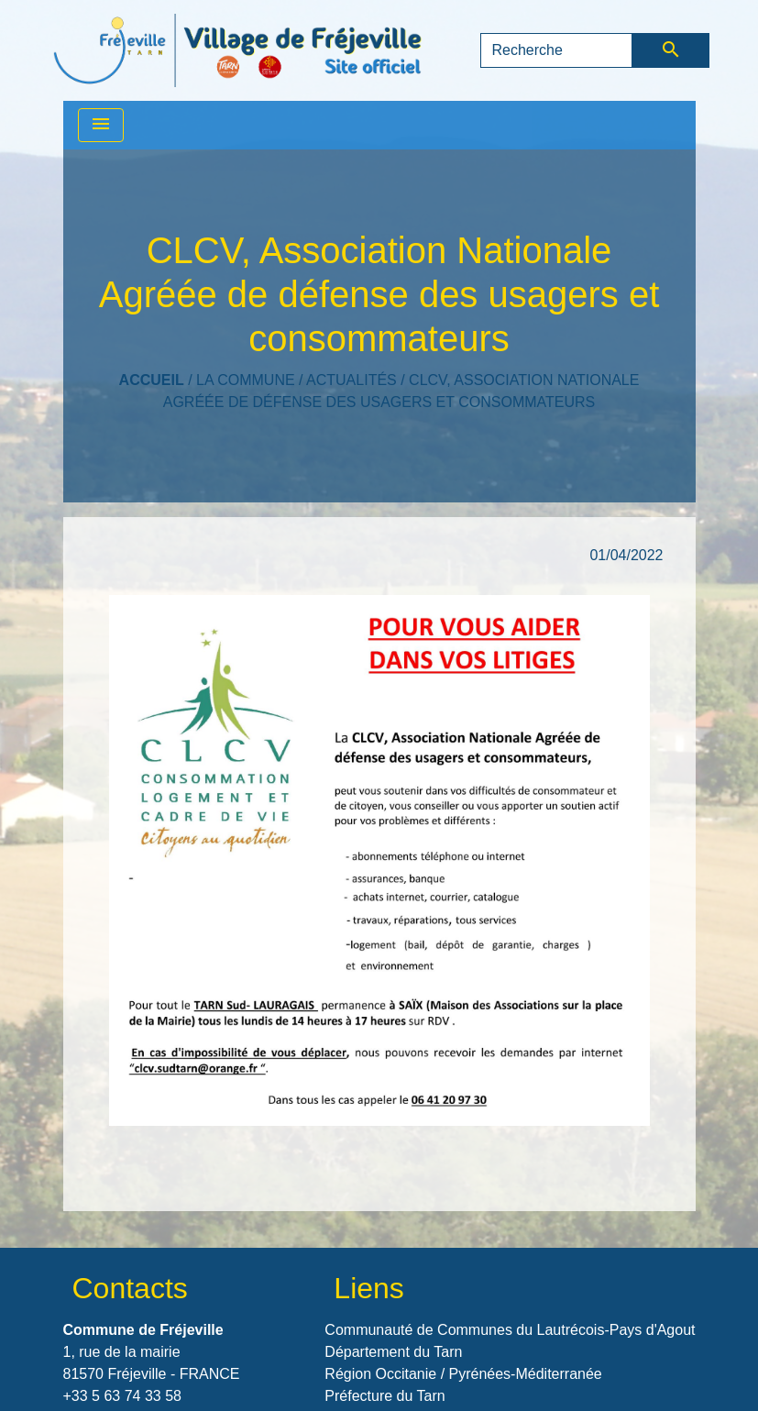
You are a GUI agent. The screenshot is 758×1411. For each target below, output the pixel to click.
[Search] (556, 50)
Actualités (351, 380)
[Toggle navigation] (101, 125)
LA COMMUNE (245, 380)
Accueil (151, 380)
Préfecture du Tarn (384, 1396)
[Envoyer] (670, 50)
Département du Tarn (393, 1352)
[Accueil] (237, 50)
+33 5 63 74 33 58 (122, 1396)
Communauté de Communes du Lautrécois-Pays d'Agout (509, 1330)
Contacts (130, 1288)
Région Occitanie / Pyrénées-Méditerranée (462, 1374)
